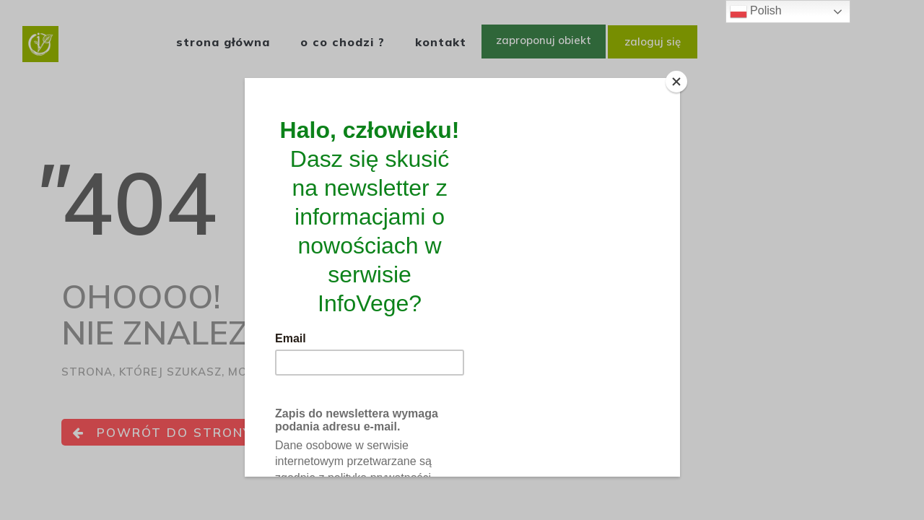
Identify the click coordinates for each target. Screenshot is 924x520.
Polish (756, 11)
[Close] (676, 81)
